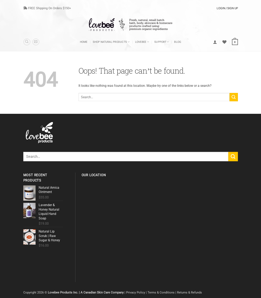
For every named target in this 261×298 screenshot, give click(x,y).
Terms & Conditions (161, 292)
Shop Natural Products (111, 42)
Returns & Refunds (189, 292)
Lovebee (142, 42)
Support (161, 42)
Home (83, 41)
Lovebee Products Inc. (63, 292)
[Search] (27, 42)
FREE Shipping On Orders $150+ (47, 8)
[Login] (215, 41)
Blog (177, 41)
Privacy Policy (135, 292)
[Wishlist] (224, 41)
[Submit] (234, 97)
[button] (35, 42)
